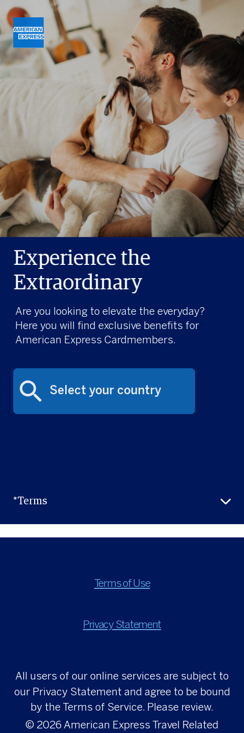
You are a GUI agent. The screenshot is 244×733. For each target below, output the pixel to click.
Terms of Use (122, 584)
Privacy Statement (122, 625)
